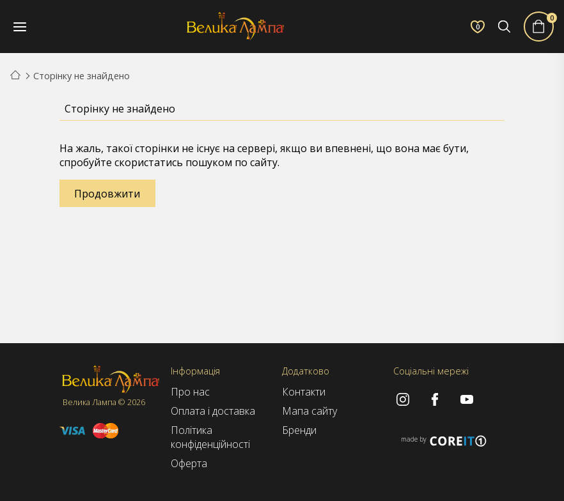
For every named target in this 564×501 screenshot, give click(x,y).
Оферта (189, 463)
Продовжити (107, 194)
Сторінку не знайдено (81, 76)
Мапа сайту (309, 411)
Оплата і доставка (213, 411)
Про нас (190, 392)
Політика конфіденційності (210, 437)
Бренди (299, 430)
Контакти (303, 392)
